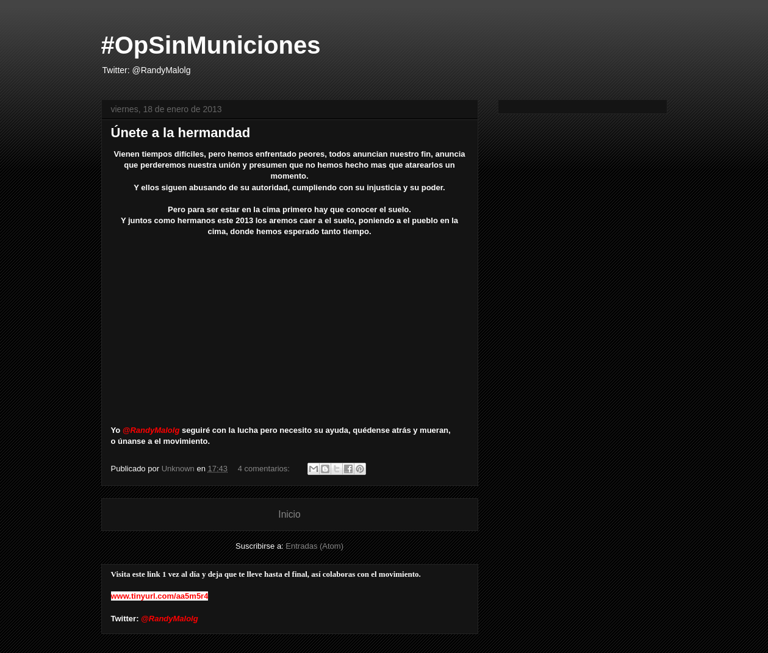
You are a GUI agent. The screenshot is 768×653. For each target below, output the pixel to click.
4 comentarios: (265, 468)
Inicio (289, 514)
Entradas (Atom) (314, 546)
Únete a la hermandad (181, 132)
